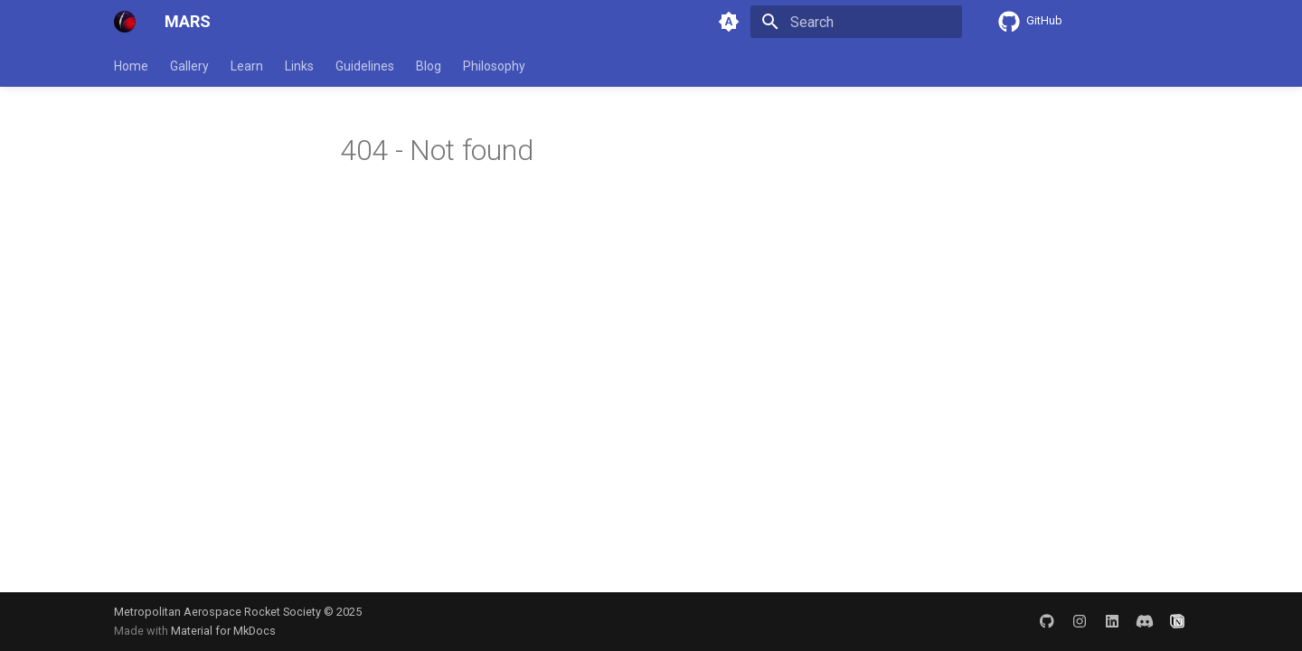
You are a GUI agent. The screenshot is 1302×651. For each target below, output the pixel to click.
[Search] (856, 21)
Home (131, 66)
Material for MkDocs (223, 630)
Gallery (189, 66)
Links (299, 66)
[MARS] (125, 22)
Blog (428, 66)
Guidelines (364, 66)
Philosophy (494, 66)
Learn (247, 66)
